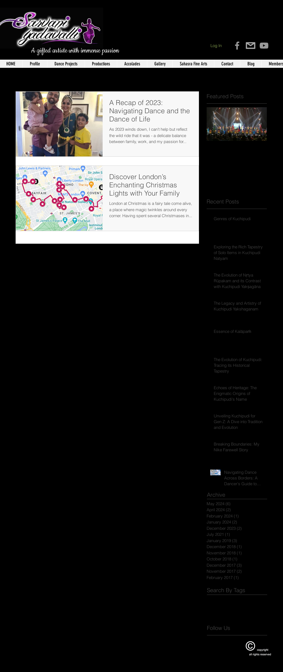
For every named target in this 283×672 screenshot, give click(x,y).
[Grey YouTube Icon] (264, 45)
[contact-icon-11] (250, 45)
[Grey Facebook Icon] (237, 45)
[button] (34, 64)
